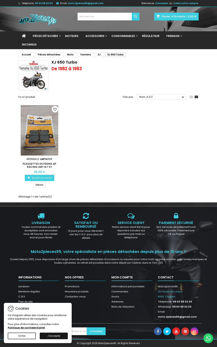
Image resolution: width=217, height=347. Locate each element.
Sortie (22, 336)
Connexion (161, 3)
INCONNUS (29, 44)
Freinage (172, 36)
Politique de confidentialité (26, 328)
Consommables (123, 36)
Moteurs (71, 36)
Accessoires (94, 36)
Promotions (72, 286)
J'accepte (53, 336)
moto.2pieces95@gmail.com (85, 3)
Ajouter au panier (39, 177)
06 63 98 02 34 (44, 3)
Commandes (119, 291)
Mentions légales (29, 291)
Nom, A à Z (162, 97)
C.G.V (21, 296)
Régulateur (150, 36)
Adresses (117, 301)
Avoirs (115, 296)
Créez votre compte (185, 3)
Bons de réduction (122, 307)
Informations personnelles (128, 286)
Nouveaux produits (77, 291)
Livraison (23, 286)
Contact (166, 277)
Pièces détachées (45, 36)
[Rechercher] (109, 16)
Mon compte (122, 277)
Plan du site (25, 301)
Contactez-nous (75, 296)
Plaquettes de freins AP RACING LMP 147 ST (39, 165)
